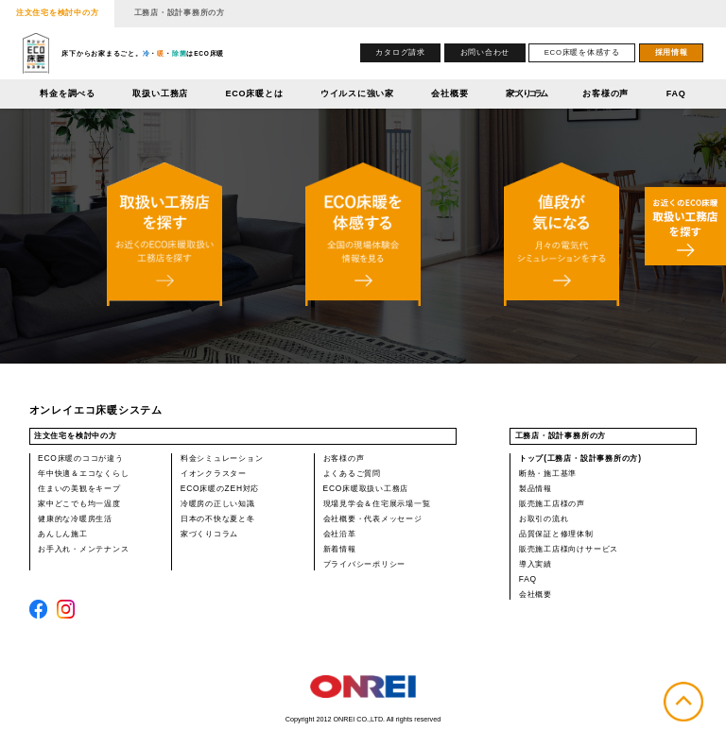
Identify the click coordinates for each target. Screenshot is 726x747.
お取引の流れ (544, 518)
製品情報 (535, 488)
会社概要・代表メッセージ (373, 518)
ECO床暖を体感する (582, 52)
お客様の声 (605, 93)
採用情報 (671, 52)
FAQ (676, 93)
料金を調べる (67, 93)
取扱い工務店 (160, 93)
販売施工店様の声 (552, 503)
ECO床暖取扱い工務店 (366, 488)
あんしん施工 (63, 533)
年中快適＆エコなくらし (83, 473)
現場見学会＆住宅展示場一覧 (377, 503)
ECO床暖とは (255, 93)
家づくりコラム (525, 93)
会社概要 (449, 93)
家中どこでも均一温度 (79, 503)
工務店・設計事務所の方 (179, 12)
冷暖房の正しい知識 (218, 503)
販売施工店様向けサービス (568, 548)
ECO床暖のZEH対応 (220, 488)
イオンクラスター (214, 473)
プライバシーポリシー (364, 564)
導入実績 (535, 564)
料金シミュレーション (222, 458)
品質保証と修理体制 (556, 533)
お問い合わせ (485, 52)
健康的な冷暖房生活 (75, 518)
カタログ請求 (400, 52)
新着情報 (339, 548)
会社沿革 (339, 533)
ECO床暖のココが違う (81, 458)
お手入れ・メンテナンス (83, 548)
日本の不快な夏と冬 (218, 518)
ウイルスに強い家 (357, 93)
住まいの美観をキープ (79, 488)
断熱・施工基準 (548, 473)
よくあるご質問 (352, 473)
